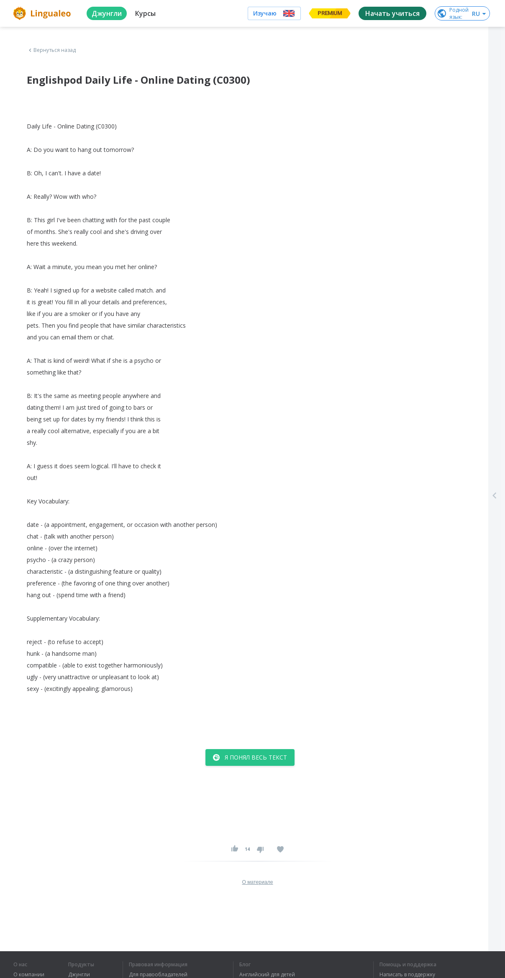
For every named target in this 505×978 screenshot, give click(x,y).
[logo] (43, 13)
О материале (257, 882)
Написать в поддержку (407, 974)
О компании (28, 974)
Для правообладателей (158, 974)
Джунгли (79, 974)
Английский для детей (267, 974)
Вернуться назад (51, 50)
